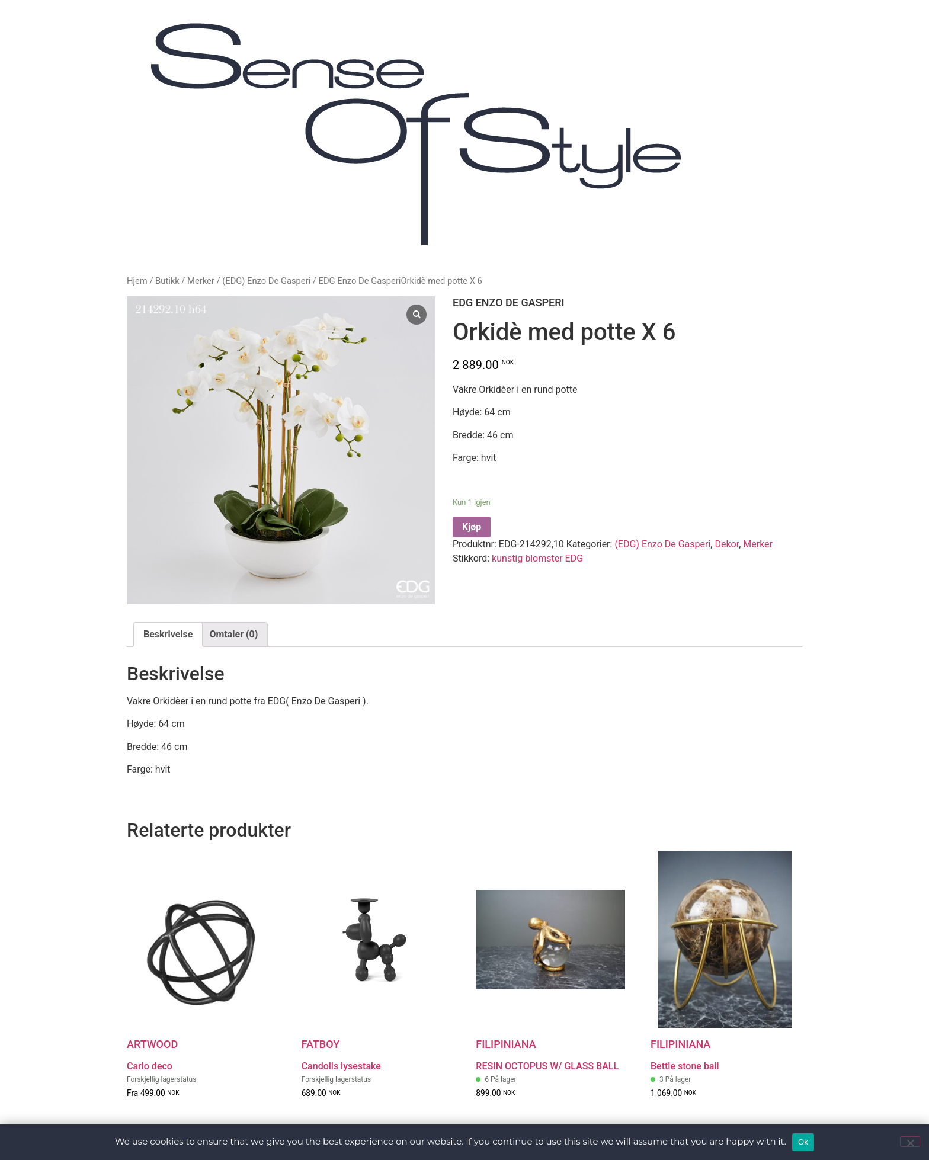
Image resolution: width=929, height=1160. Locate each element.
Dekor (727, 544)
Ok (803, 1141)
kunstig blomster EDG (537, 558)
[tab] (168, 634)
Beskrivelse (168, 634)
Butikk (167, 280)
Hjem (137, 280)
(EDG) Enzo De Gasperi (266, 280)
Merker (200, 280)
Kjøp (471, 527)
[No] (910, 1141)
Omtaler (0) (233, 634)
